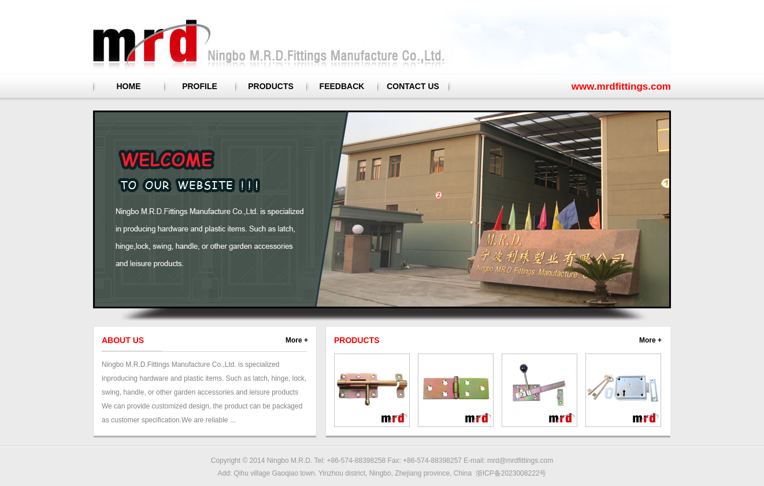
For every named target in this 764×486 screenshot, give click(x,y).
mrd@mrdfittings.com (520, 460)
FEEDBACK (342, 86)
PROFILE (199, 86)
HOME (129, 86)
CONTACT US (413, 86)
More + (296, 340)
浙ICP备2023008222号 (511, 473)
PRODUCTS (271, 86)
